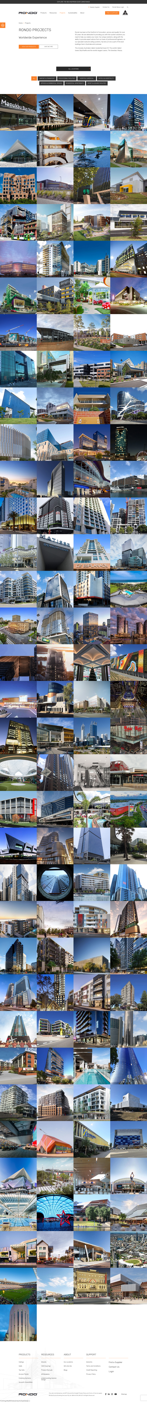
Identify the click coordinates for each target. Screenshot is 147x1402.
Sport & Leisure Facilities (97, 83)
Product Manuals (46, 1370)
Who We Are (48, 46)
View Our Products (29, 46)
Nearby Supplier (94, 7)
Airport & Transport (47, 78)
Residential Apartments (75, 83)
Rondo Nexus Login (118, 7)
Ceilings (21, 1362)
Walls (20, 1366)
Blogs (65, 1370)
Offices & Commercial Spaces (51, 83)
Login (111, 1371)
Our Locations (68, 1362)
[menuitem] (29, 13)
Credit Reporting (91, 1370)
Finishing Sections (25, 1378)
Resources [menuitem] (53, 13)
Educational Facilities (67, 78)
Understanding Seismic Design (49, 1379)
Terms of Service (94, 1393)
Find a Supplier (115, 1362)
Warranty (89, 1362)
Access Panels (24, 1374)
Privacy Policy (91, 1374)
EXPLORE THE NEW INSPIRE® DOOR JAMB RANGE (73, 2)
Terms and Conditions (93, 1366)
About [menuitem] (82, 13)
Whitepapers (45, 1374)
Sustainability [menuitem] (72, 13)
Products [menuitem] (43, 13)
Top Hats (22, 1370)
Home (21, 23)
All (34, 78)
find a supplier (112, 13)
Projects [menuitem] (62, 13)
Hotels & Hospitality (106, 78)
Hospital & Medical (87, 78)
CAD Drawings (46, 1366)
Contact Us (106, 7)
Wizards (43, 1362)
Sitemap (124, 1394)
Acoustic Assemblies (26, 1382)
